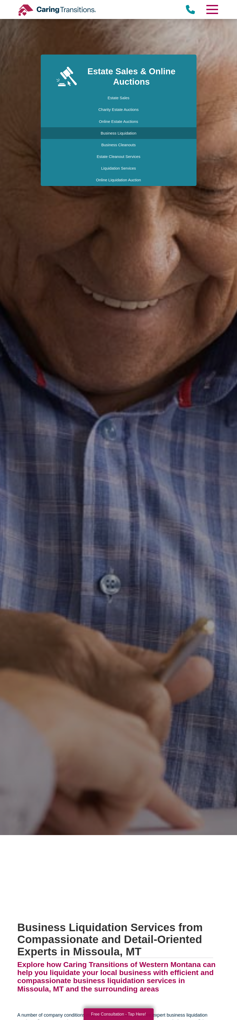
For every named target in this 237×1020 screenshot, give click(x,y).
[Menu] (212, 9)
